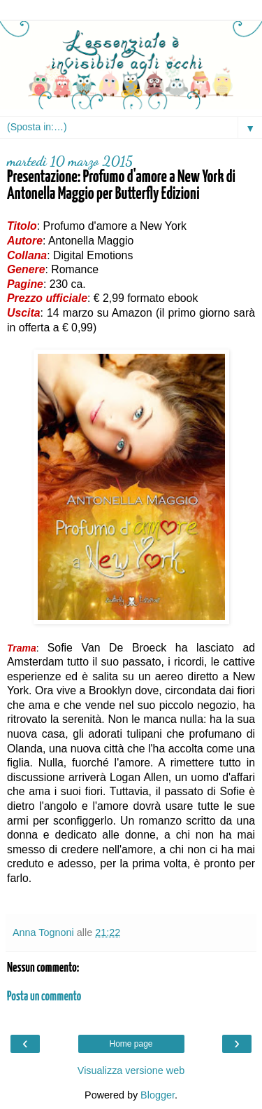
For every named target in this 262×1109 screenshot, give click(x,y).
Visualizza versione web (131, 1070)
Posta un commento (44, 997)
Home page (130, 1044)
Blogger (157, 1095)
